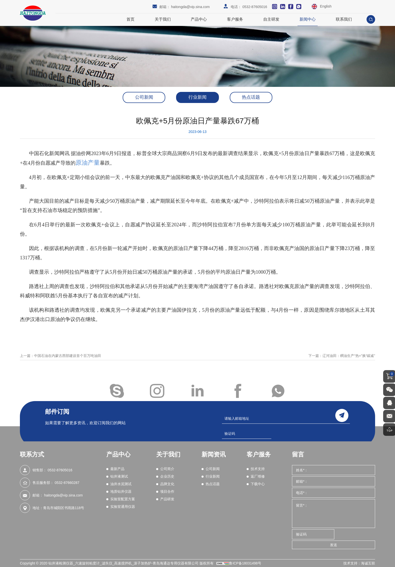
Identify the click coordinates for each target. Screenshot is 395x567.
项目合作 (167, 491)
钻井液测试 (119, 476)
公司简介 (167, 469)
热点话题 (251, 97)
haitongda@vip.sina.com (190, 7)
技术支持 (258, 469)
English (326, 6)
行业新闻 (197, 97)
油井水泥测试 (120, 484)
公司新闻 (144, 97)
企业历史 (167, 476)
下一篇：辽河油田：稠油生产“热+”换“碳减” (341, 361)
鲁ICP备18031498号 (245, 563)
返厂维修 (258, 476)
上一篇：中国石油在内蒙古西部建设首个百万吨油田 (60, 361)
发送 (333, 545)
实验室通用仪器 (122, 507)
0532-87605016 (254, 7)
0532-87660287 (67, 483)
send (342, 415)
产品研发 (167, 499)
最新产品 (117, 469)
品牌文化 (167, 484)
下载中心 (258, 484)
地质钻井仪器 (120, 491)
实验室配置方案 (122, 499)
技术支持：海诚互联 (359, 563)
